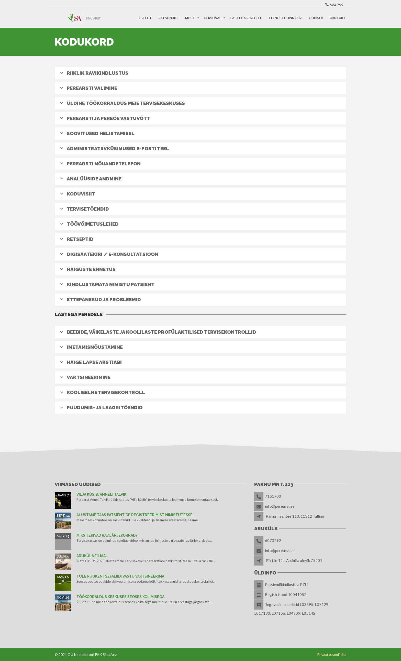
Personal (212, 18)
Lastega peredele (246, 18)
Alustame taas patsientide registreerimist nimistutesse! (135, 515)
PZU (304, 584)
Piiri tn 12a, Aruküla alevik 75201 (294, 560)
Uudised (316, 18)
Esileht (145, 18)
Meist (190, 18)
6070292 (273, 540)
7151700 (273, 496)
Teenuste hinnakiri (285, 18)
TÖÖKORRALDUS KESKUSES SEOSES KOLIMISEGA (120, 597)
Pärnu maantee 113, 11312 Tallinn (295, 516)
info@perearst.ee (280, 506)
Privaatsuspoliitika (331, 654)
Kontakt (338, 18)
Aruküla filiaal (92, 556)
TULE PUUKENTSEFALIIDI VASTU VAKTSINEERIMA (120, 576)
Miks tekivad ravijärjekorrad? (106, 535)
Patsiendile (169, 18)
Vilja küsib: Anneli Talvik (101, 494)
